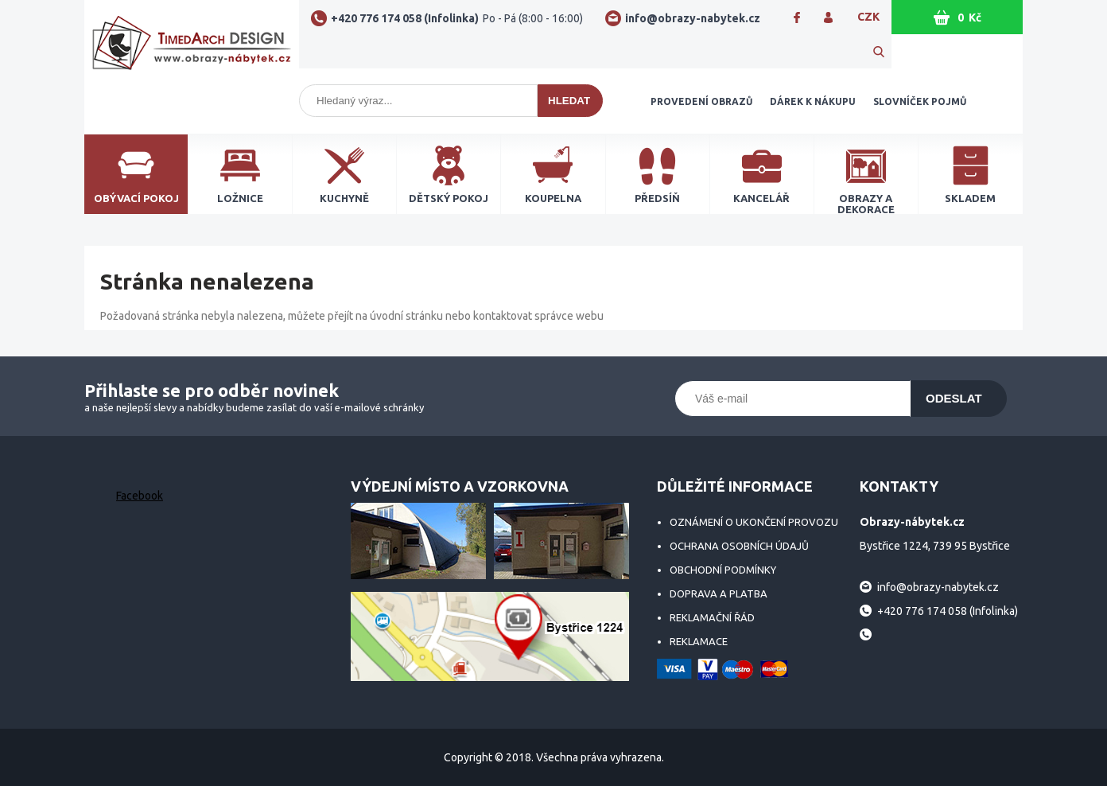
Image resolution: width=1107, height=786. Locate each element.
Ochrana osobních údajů (739, 545)
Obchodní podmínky (723, 569)
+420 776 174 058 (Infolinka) (457, 18)
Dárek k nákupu (813, 101)
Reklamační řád (712, 617)
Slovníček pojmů (919, 101)
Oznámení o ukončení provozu (754, 521)
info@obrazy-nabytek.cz (692, 18)
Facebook (139, 495)
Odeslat (954, 398)
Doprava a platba (718, 593)
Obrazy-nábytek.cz (191, 49)
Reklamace (699, 641)
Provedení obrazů (701, 101)
